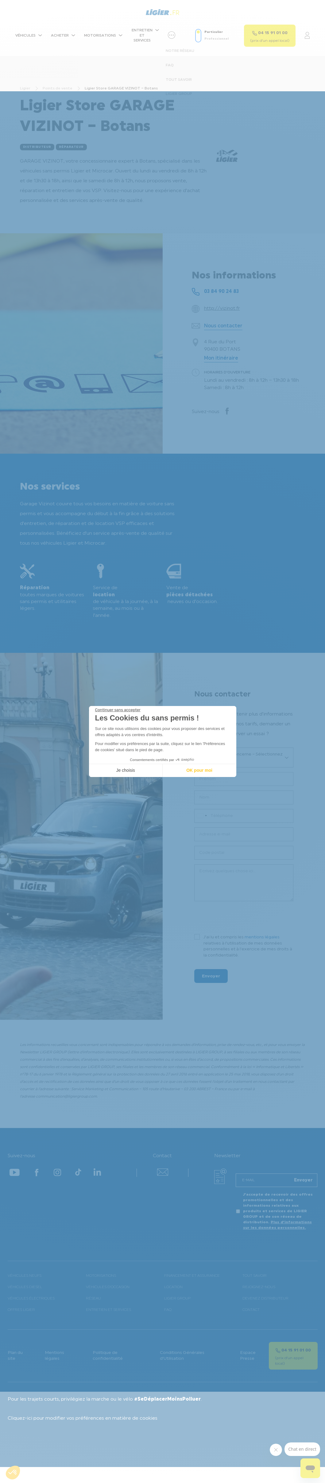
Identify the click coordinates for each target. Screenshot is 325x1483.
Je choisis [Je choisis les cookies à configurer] (125, 770)
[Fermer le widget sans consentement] (118, 710)
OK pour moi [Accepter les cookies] (199, 770)
